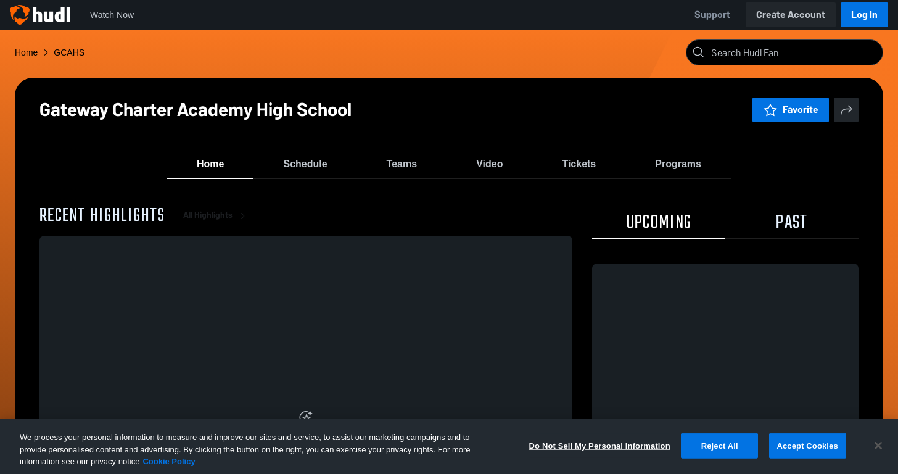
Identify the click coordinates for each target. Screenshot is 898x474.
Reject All (719, 445)
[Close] (878, 445)
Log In (864, 14)
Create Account (790, 14)
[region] (449, 446)
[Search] (794, 52)
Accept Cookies (807, 445)
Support (712, 14)
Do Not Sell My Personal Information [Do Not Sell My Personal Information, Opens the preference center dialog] (599, 445)
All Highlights (216, 222)
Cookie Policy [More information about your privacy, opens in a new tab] (168, 461)
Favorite (790, 109)
